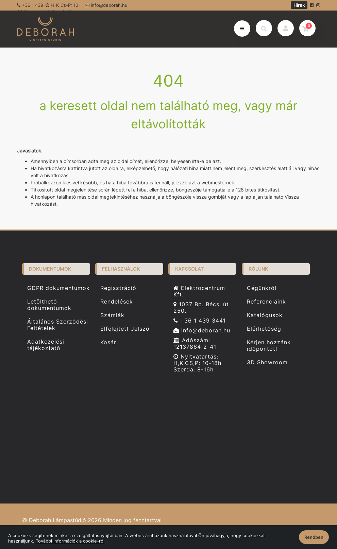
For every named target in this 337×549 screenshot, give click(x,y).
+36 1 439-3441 (31, 6)
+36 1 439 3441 (199, 323)
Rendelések (116, 304)
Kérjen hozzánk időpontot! (269, 348)
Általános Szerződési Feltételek (57, 327)
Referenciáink (266, 304)
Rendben (313, 537)
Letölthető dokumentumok (49, 307)
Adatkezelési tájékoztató (45, 347)
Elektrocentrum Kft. (199, 293)
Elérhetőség (264, 331)
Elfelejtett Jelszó (125, 331)
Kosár (108, 345)
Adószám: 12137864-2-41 (194, 346)
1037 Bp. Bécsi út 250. (201, 310)
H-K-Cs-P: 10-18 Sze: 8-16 (63, 6)
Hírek (299, 5)
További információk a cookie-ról (70, 541)
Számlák (112, 318)
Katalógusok (265, 318)
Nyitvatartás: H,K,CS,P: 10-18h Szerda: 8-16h (197, 366)
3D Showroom (267, 365)
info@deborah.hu (106, 5)
